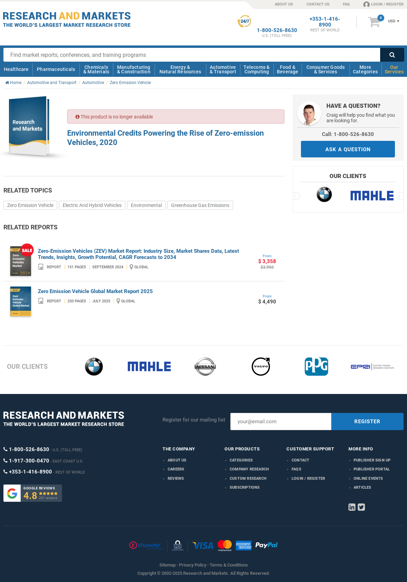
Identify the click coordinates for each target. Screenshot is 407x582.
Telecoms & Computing (256, 69)
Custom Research (248, 478)
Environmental (146, 205)
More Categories (365, 69)
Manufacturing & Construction (133, 69)
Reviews (176, 478)
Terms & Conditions (229, 565)
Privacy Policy (192, 565)
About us (177, 460)
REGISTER (367, 421)
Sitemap (167, 565)
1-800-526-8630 (277, 30)
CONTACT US (318, 4)
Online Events (368, 478)
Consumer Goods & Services (325, 69)
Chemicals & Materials (96, 69)
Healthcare (16, 69)
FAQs (296, 469)
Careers (176, 469)
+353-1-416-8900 (325, 22)
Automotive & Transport (223, 69)
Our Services (394, 69)
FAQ (346, 4)
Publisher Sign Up (372, 460)
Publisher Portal (372, 469)
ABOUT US (284, 4)
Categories (241, 460)
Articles (363, 487)
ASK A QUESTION (348, 149)
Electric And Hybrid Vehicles (92, 205)
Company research (249, 469)
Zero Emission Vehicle (30, 205)
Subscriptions (245, 487)
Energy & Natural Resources (180, 69)
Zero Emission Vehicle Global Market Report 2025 (95, 291)
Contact (300, 460)
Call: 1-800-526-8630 (348, 134)
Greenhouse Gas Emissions (200, 205)
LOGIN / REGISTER (383, 4)
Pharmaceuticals (56, 69)
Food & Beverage (288, 69)
